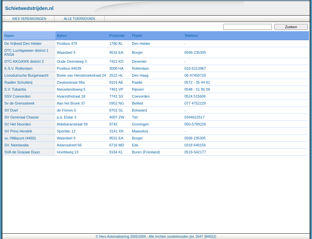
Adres (61, 36)
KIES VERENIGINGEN (29, 19)
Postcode (117, 36)
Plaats (137, 36)
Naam (9, 36)
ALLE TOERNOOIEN (79, 19)
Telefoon (191, 36)
